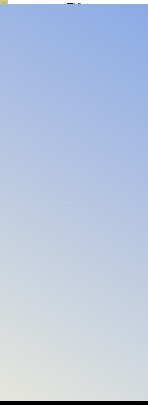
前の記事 (24, 344)
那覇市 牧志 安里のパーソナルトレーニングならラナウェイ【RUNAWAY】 (44, 389)
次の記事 (123, 338)
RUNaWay (74, 396)
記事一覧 (28, 353)
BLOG (29, 77)
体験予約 (4, 4)
